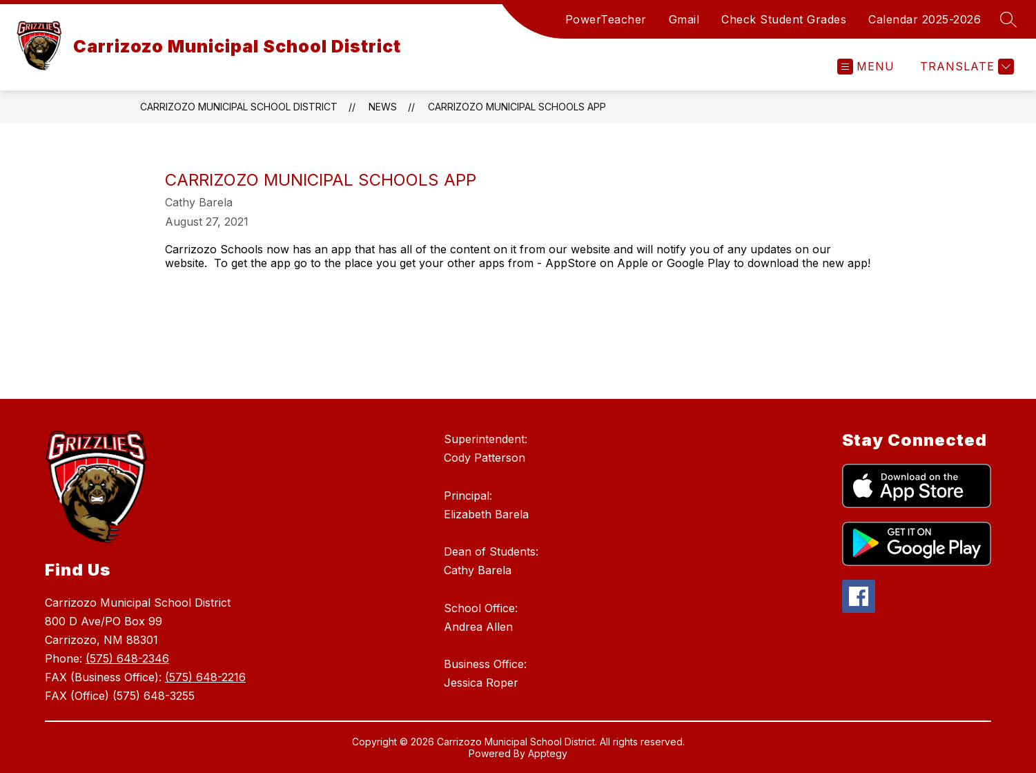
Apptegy (547, 753)
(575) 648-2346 (127, 658)
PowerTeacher (606, 19)
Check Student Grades (783, 19)
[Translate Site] (965, 66)
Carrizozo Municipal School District (239, 106)
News (383, 106)
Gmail (684, 19)
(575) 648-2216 (205, 677)
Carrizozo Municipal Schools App (517, 106)
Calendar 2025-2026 (924, 19)
